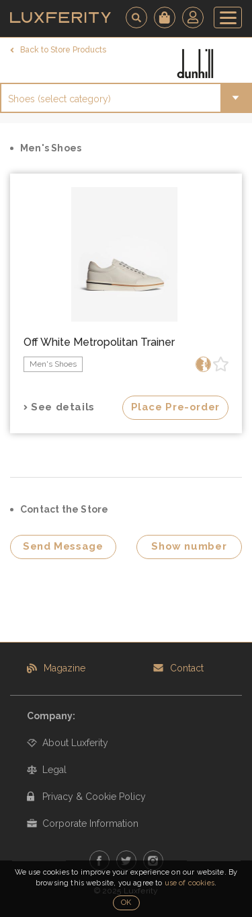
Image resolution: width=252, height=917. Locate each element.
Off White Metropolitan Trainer (99, 342)
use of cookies (189, 883)
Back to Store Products (63, 49)
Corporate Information (90, 823)
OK (126, 902)
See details (63, 407)
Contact (187, 668)
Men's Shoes (53, 364)
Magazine (64, 668)
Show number (188, 546)
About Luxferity (75, 742)
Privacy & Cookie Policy (94, 796)
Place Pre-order (175, 407)
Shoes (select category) (59, 99)
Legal (54, 769)
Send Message (63, 546)
